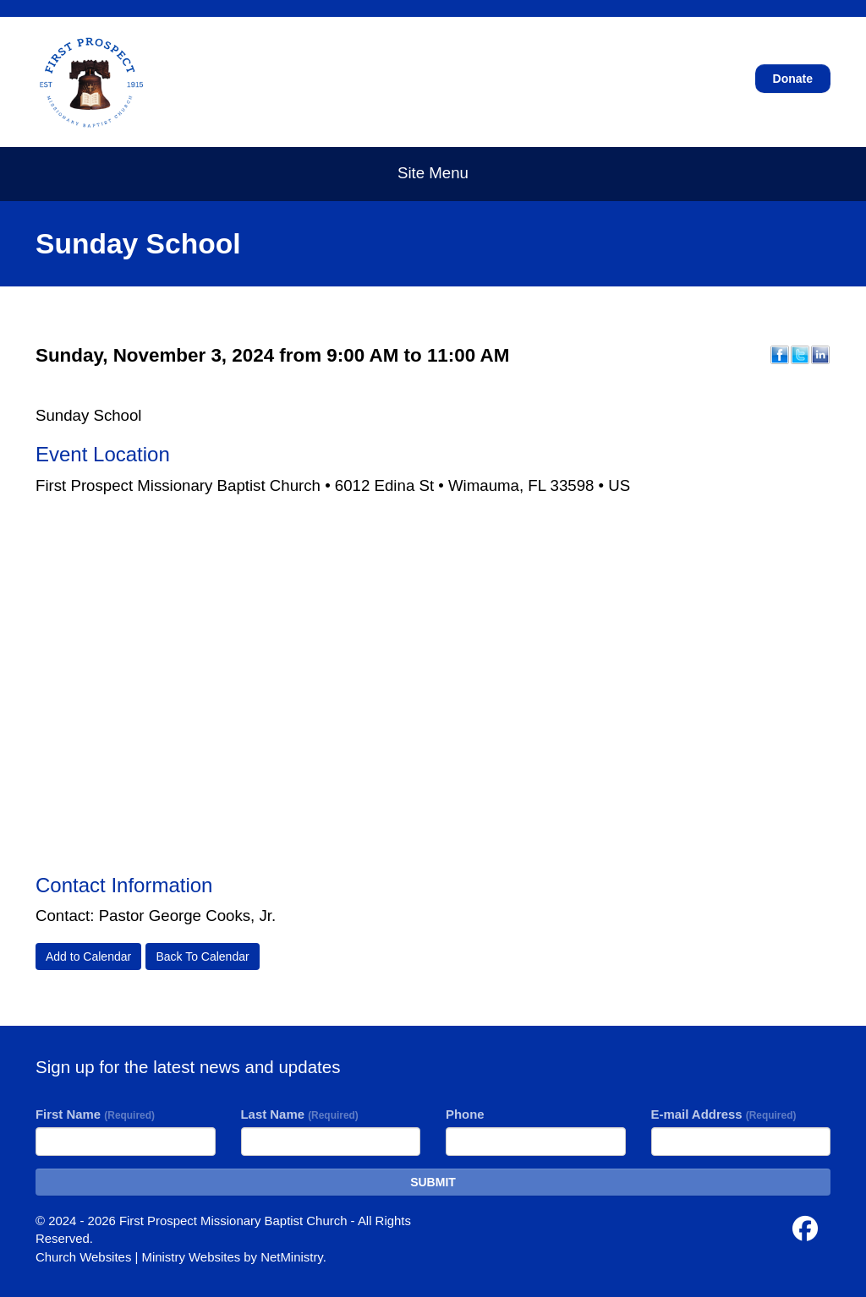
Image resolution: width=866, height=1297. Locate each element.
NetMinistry (291, 1257)
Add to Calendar (88, 956)
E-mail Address (724, 1114)
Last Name (300, 1114)
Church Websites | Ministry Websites (140, 1257)
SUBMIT (433, 1182)
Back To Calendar (202, 956)
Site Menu (433, 173)
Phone (465, 1114)
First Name (95, 1114)
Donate (793, 78)
